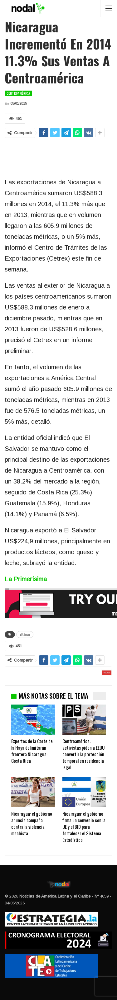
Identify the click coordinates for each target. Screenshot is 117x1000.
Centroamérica (18, 93)
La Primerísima (26, 579)
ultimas (24, 634)
